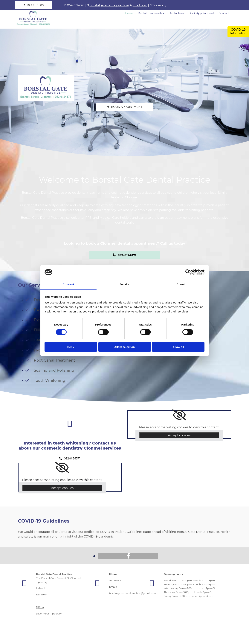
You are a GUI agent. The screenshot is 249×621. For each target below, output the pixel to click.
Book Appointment (201, 13)
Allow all (178, 347)
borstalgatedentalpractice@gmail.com (118, 5)
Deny (70, 347)
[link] (62, 467)
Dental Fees (176, 13)
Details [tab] (124, 284)
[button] (33, 5)
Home (129, 13)
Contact (224, 13)
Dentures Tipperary (50, 613)
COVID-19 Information (238, 31)
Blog (40, 607)
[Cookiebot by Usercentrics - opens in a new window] (188, 272)
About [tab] (181, 284)
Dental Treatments (150, 13)
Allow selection (124, 347)
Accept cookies (62, 488)
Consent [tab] (68, 284)
